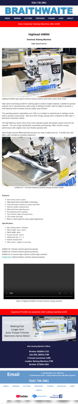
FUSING (51, 18)
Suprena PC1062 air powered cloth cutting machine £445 (39, 312)
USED (61, 18)
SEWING (17, 18)
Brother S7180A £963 (39, 364)
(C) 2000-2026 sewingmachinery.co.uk (56, 402)
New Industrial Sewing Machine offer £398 (39, 24)
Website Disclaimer (17, 402)
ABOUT (70, 18)
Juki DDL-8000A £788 (39, 355)
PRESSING (40, 18)
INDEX (7, 18)
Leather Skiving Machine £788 (39, 361)
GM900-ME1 (7, 257)
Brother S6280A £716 (39, 351)
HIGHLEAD (61, 386)
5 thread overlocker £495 (39, 358)
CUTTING (28, 18)
